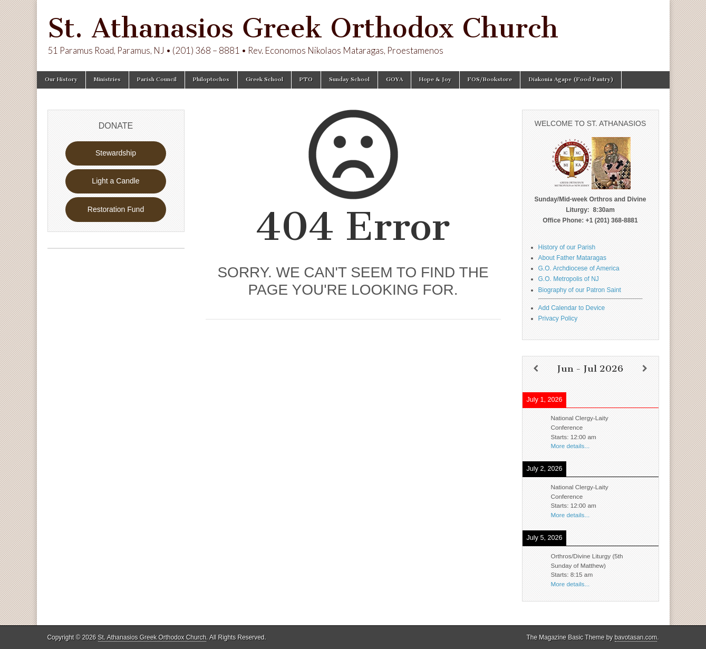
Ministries (107, 79)
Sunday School (349, 79)
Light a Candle (115, 181)
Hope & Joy (435, 79)
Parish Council (157, 79)
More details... (570, 445)
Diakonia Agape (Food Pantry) (570, 79)
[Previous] (536, 368)
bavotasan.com (636, 637)
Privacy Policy (558, 318)
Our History (61, 79)
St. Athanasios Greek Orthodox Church (302, 28)
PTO (306, 79)
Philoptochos (211, 79)
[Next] (645, 368)
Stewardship (115, 153)
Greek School (264, 79)
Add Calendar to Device (571, 308)
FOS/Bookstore (490, 79)
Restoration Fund (116, 209)
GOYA (394, 79)
